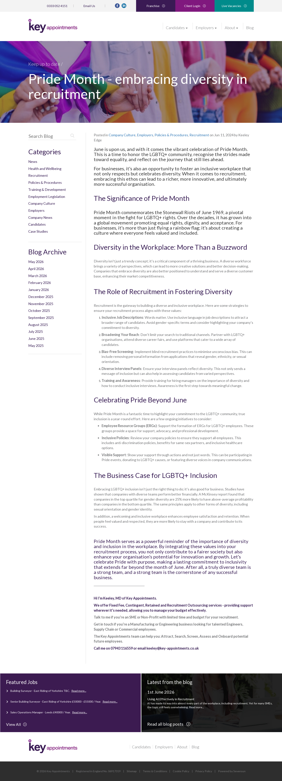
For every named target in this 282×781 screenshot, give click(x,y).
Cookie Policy (181, 771)
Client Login (195, 6)
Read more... (78, 690)
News (32, 161)
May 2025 (36, 345)
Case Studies (38, 231)
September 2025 (41, 317)
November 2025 (40, 304)
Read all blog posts (168, 724)
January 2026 (38, 289)
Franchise (155, 6)
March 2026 (37, 276)
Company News (40, 217)
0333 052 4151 (57, 6)
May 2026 (36, 261)
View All (16, 724)
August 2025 (38, 324)
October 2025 (39, 310)
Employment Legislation (46, 196)
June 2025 (36, 338)
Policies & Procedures (45, 182)
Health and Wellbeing (44, 168)
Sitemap (132, 771)
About (231, 27)
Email (89, 6)
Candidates (177, 27)
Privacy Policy (203, 771)
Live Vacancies (234, 6)
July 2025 (35, 331)
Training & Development (47, 189)
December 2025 (40, 296)
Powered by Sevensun (232, 771)
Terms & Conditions (155, 771)
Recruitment (38, 175)
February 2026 (39, 282)
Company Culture (41, 203)
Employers (206, 27)
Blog (250, 27)
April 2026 (36, 269)
